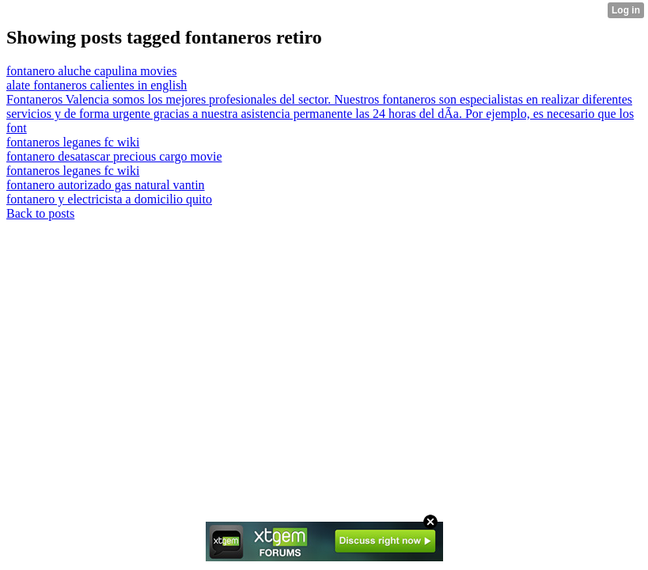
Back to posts (40, 213)
